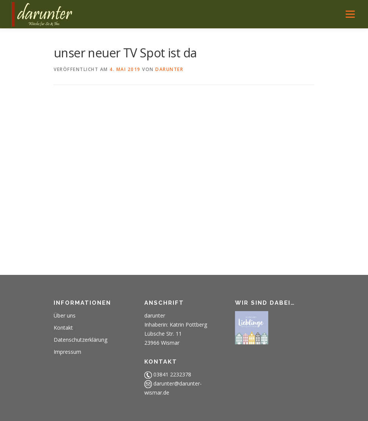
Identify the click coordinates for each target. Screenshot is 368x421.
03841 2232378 (172, 374)
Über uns (65, 315)
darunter (169, 69)
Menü (350, 14)
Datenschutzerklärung (80, 339)
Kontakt (63, 327)
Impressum (67, 351)
